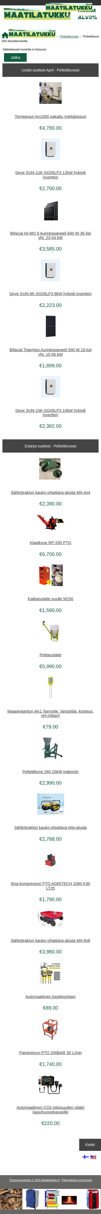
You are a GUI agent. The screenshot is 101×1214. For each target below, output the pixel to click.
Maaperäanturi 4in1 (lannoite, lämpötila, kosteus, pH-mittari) (51, 713)
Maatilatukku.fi (50, 1180)
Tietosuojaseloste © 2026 (25, 1180)
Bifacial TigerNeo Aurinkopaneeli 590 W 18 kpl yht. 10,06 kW (50, 352)
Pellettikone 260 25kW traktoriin (50, 772)
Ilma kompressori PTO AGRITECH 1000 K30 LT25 (50, 885)
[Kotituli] (50, 1208)
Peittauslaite (50, 655)
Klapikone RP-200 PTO (50, 543)
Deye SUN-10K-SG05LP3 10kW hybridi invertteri (50, 412)
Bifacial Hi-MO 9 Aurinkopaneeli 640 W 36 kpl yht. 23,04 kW (50, 235)
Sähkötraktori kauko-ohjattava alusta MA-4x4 (50, 492)
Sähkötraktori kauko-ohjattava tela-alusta (50, 827)
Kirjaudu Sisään (79, 15)
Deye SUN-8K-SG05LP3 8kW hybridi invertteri (50, 294)
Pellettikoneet (69, 36)
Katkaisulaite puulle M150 (50, 599)
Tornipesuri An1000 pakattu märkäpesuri (50, 116)
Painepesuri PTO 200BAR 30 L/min (50, 1053)
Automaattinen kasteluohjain (50, 996)
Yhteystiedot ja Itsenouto (76, 1180)
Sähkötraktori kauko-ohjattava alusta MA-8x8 (50, 940)
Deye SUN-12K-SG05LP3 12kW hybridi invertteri (50, 174)
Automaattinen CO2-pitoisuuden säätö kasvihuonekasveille (50, 1109)
